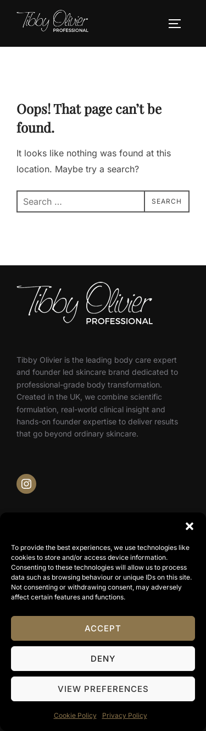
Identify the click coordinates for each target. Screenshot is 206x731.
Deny (103, 658)
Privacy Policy (124, 715)
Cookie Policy (75, 715)
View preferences (103, 689)
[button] (189, 526)
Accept (103, 628)
